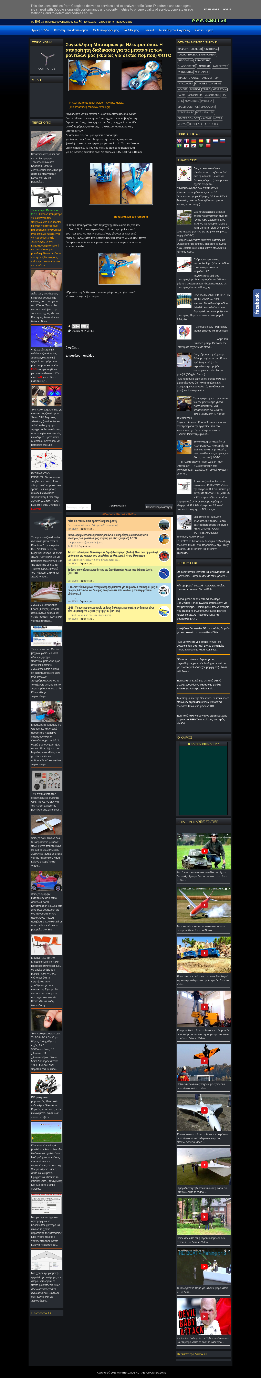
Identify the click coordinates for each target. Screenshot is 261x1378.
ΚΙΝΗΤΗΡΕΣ (211, 49)
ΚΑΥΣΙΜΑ (206, 118)
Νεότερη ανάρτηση (78, 507)
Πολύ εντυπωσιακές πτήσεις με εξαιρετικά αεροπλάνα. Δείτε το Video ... (203, 1087)
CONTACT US (46, 68)
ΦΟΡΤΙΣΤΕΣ (211, 124)
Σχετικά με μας (204, 30)
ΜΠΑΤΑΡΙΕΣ (202, 72)
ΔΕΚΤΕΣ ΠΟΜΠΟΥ (188, 118)
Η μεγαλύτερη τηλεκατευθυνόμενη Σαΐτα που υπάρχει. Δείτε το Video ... (203, 1191)
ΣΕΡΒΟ (206, 89)
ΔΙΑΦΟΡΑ (183, 49)
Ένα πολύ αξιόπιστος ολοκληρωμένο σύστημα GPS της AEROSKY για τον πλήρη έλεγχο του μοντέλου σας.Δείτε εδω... (46, 802)
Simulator (208, 106)
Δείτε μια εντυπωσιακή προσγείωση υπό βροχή (92, 521)
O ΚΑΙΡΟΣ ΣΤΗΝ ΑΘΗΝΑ (204, 743)
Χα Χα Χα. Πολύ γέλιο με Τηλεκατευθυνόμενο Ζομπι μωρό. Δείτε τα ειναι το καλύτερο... (203, 1341)
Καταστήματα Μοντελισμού (71, 30)
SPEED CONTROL (188, 106)
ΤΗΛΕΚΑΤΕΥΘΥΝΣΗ (189, 77)
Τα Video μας (131, 30)
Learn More (211, 9)
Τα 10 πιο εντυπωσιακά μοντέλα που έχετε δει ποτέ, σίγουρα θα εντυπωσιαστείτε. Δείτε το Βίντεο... (203, 877)
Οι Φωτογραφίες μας (106, 30)
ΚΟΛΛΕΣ (182, 89)
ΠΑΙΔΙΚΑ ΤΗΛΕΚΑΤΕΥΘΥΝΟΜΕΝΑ (197, 54)
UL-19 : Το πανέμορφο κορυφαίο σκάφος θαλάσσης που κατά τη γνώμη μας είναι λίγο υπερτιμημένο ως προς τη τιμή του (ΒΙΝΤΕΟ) (111, 609)
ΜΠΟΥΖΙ (182, 124)
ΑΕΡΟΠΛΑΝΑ (185, 60)
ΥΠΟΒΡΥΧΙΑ (220, 89)
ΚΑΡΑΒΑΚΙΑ (203, 66)
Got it (227, 9)
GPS (180, 101)
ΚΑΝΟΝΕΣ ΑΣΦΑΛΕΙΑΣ (208, 83)
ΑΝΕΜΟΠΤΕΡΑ (210, 77)
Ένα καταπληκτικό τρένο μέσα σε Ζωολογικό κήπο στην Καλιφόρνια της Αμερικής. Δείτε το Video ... (203, 981)
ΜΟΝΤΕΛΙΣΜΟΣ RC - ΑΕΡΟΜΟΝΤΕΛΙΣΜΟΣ (141, 1372)
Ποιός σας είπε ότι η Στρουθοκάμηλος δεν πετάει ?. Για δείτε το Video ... (203, 1241)
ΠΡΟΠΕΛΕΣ (195, 124)
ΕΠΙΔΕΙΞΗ (196, 49)
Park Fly (206, 101)
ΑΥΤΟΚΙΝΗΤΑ (185, 72)
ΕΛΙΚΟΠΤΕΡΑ (202, 60)
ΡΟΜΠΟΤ (194, 89)
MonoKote (192, 101)
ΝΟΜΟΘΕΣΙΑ (195, 95)
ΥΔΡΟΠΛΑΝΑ (212, 95)
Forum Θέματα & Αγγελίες (174, 30)
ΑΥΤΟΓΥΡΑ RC (186, 112)
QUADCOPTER (186, 66)
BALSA (182, 95)
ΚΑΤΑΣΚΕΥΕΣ (220, 66)
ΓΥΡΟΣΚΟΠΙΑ (185, 83)
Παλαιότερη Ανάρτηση (159, 507)
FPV (224, 95)
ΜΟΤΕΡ (217, 118)
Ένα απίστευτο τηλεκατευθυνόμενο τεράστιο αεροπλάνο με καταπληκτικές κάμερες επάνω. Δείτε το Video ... (203, 1139)
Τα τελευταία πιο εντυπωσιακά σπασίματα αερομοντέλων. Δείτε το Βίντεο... (203, 929)
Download (149, 30)
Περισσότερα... (87, 529)
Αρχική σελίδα (40, 30)
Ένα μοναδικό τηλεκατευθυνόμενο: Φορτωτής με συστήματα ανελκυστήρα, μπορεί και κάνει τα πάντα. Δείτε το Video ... (203, 1035)
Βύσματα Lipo (205, 112)
